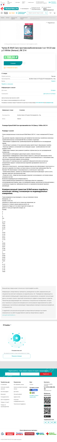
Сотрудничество (5, 396)
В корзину (13, 63)
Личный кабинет (18, 394)
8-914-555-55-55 (40, 102)
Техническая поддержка (20, 404)
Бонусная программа (52, 2)
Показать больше (17, 356)
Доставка (18, 2)
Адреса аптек (23, 2)
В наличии (22, 110)
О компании (3, 2)
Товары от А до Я (5, 402)
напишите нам (49, 102)
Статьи (31, 384)
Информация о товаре (7, 110)
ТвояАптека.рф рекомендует (21, 13)
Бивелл (53, 81)
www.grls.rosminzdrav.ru (8, 315)
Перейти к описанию (7, 84)
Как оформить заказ (9, 2)
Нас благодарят (5, 391)
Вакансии (3, 394)
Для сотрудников (5, 399)
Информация (31, 2)
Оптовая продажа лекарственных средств (41, 2)
